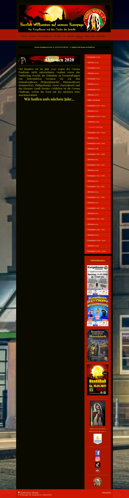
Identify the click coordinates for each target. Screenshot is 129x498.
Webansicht (106, 492)
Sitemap (35, 492)
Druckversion (24, 492)
